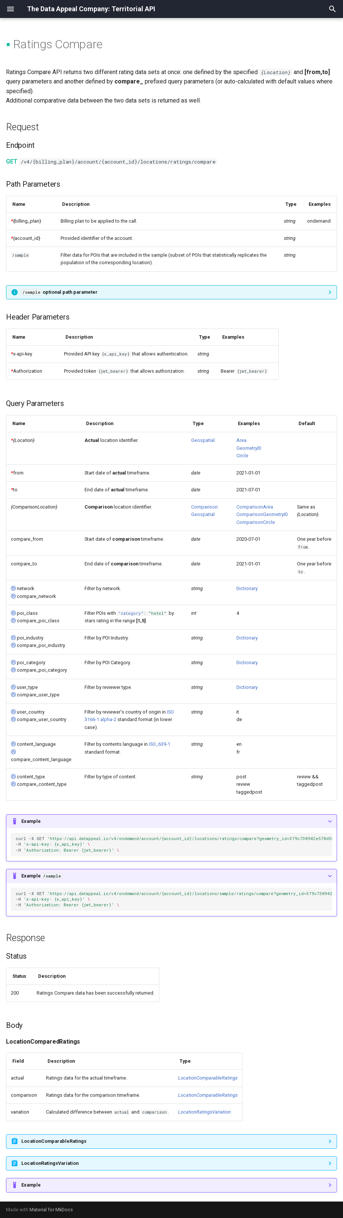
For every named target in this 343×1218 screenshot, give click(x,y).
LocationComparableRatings (208, 1078)
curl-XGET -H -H (174, 844)
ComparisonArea (254, 507)
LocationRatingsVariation (204, 1112)
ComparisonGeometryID (262, 514)
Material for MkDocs (51, 1209)
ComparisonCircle (255, 522)
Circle (242, 455)
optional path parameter (59, 292)
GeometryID (248, 448)
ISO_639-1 (159, 744)
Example (31, 821)
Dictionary (247, 588)
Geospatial (203, 440)
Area (241, 440)
